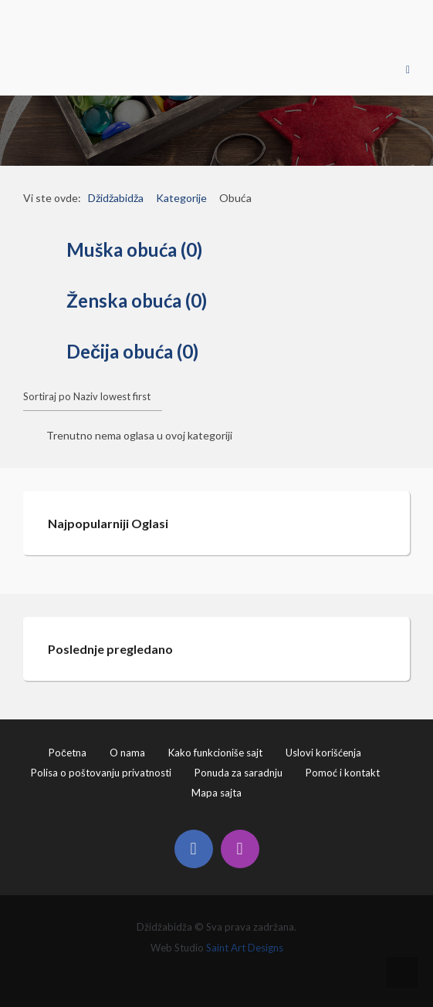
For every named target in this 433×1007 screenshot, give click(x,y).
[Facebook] (193, 849)
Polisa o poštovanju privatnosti (101, 772)
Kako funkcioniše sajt (215, 752)
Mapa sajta (216, 792)
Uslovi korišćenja (323, 752)
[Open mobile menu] (408, 69)
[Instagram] (240, 849)
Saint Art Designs (244, 947)
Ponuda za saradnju (238, 772)
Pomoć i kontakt (343, 772)
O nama (127, 752)
